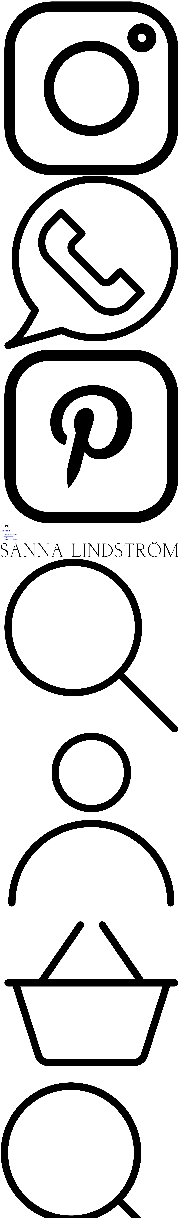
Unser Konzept (8, 536)
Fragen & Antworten (10, 534)
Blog (5, 537)
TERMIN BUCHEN (10, 539)
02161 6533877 (5, 531)
